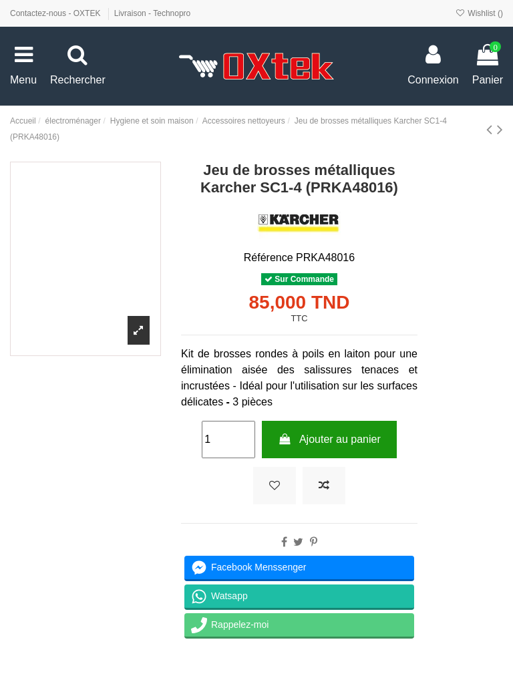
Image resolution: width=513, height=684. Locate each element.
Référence (268, 257)
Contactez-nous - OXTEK (56, 13)
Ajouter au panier (329, 439)
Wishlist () (479, 13)
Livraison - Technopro (152, 13)
